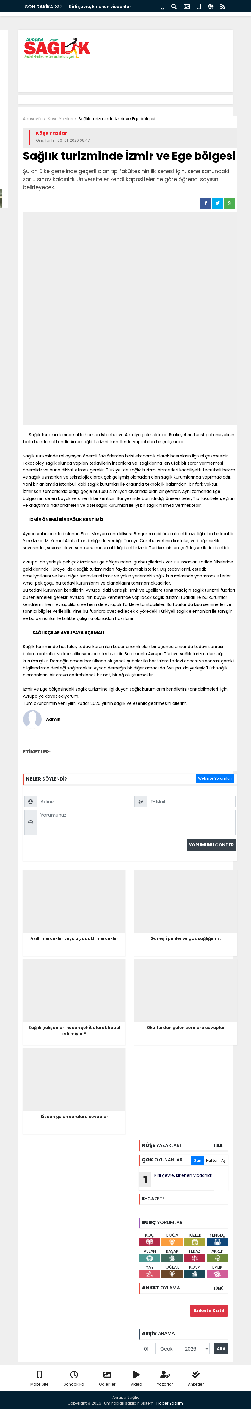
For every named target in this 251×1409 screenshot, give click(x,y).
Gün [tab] (197, 1160)
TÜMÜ (218, 1145)
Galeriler (107, 1379)
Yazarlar (165, 1379)
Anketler (196, 1379)
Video (136, 1379)
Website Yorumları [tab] (215, 778)
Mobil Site (39, 1379)
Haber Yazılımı (170, 1403)
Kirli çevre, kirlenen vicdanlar (100, 7)
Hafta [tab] (211, 1160)
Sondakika (74, 1379)
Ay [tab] (223, 1160)
